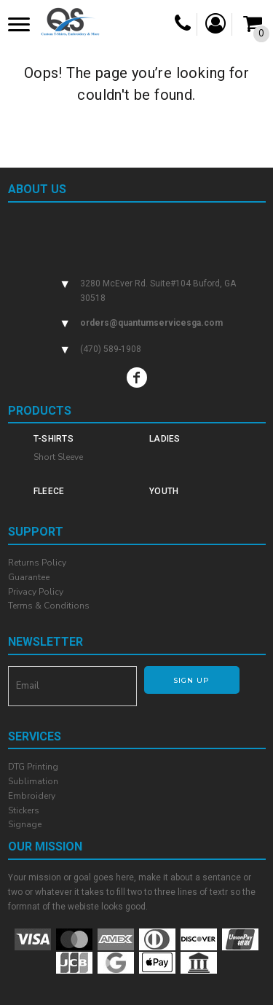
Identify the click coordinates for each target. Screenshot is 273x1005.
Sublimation (33, 781)
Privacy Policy (35, 592)
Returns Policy (37, 562)
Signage (24, 824)
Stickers (23, 810)
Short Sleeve (58, 457)
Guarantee (29, 577)
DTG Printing (33, 767)
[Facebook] (137, 377)
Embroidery (31, 796)
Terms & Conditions (49, 605)
